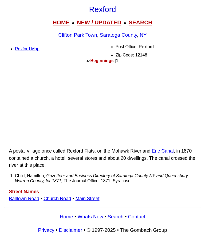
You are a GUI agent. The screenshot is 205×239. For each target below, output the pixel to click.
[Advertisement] (102, 105)
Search (115, 216)
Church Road (57, 198)
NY (143, 35)
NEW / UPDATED (99, 22)
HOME (61, 22)
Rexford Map (27, 49)
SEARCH (140, 22)
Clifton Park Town (77, 35)
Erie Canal (163, 151)
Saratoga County (118, 35)
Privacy (46, 230)
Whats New (90, 216)
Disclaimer (70, 230)
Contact (136, 216)
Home (66, 216)
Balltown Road (24, 198)
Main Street (88, 198)
